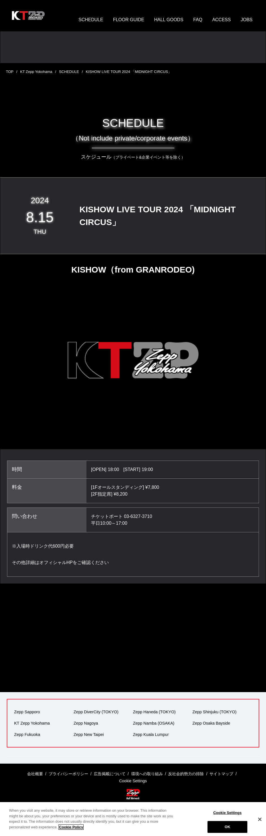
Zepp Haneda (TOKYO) (154, 712)
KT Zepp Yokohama (36, 72)
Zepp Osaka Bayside (211, 723)
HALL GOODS (168, 19)
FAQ (197, 19)
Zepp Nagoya (85, 723)
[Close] (260, 825)
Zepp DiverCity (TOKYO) (95, 712)
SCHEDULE (91, 19)
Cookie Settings (227, 818)
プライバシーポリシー (68, 774)
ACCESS (221, 19)
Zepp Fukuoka (27, 734)
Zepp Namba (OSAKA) (153, 723)
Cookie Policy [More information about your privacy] (71, 833)
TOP (10, 72)
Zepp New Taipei (88, 734)
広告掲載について (110, 774)
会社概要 (35, 774)
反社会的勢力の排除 (186, 774)
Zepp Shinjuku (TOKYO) (215, 712)
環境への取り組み (147, 774)
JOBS (246, 19)
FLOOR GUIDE (128, 19)
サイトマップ (221, 774)
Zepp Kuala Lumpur (151, 734)
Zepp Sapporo (27, 712)
